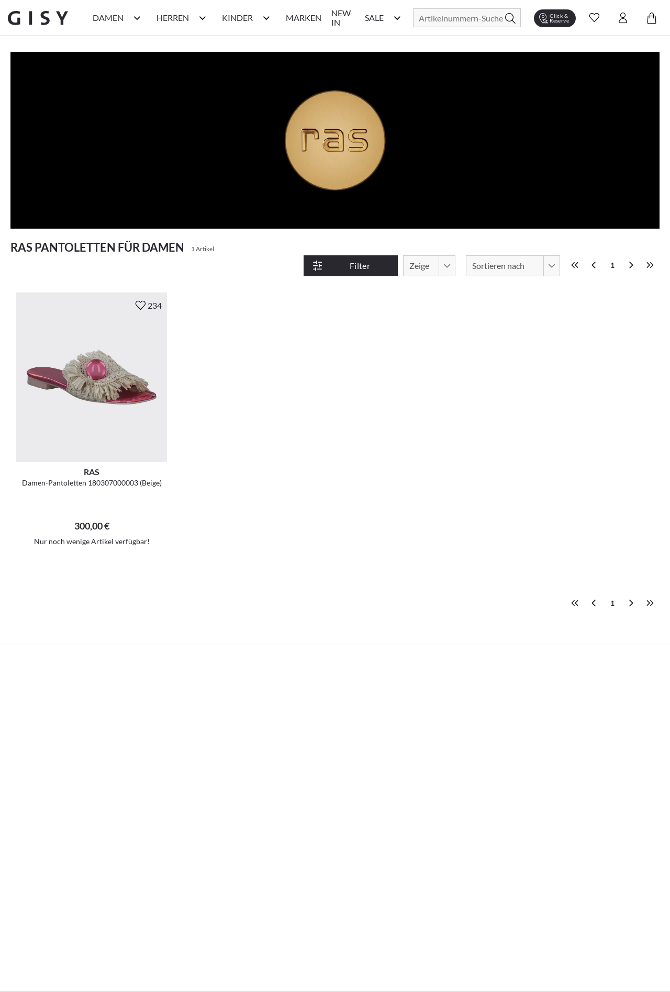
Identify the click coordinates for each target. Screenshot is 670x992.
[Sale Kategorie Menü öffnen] (397, 17)
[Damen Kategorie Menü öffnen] (137, 17)
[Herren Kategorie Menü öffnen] (202, 17)
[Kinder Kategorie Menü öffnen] (266, 17)
